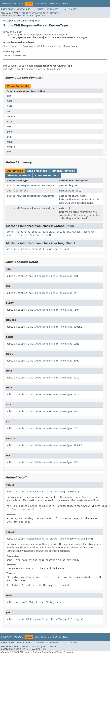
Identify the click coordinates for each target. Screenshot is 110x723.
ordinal (20, 235)
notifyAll (38, 249)
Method (54, 13)
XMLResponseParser (15, 55)
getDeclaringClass (68, 231)
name (9, 235)
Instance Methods (63, 171)
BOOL (10, 101)
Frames (41, 9)
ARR (9, 96)
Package (18, 3)
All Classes (70, 9)
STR (9, 152)
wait (50, 249)
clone (9, 231)
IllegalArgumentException (23, 577)
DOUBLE (11, 116)
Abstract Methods (19, 175)
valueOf (64, 195)
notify (24, 249)
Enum (17, 69)
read (62, 190)
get (61, 185)
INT (9, 126)
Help (65, 3)
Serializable (11, 46)
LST (9, 136)
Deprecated (54, 3)
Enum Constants (31, 13)
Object (24, 190)
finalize (48, 231)
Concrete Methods (47, 175)
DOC (9, 111)
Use (37, 3)
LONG (10, 131)
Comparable (30, 46)
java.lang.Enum (17, 34)
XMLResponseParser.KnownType (46, 34)
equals (36, 231)
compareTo (22, 231)
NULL (10, 142)
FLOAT (10, 121)
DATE (10, 106)
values (63, 208)
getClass (12, 249)
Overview (6, 3)
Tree (43, 3)
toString (32, 235)
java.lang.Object (12, 31)
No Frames (52, 9)
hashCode (89, 231)
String (69, 185)
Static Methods (37, 171)
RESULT (11, 147)
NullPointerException (20, 585)
